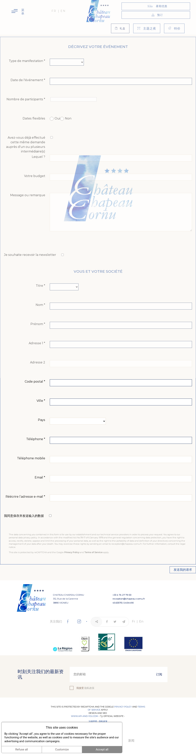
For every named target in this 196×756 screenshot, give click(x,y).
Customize (62, 749)
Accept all (102, 749)
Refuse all (21, 749)
